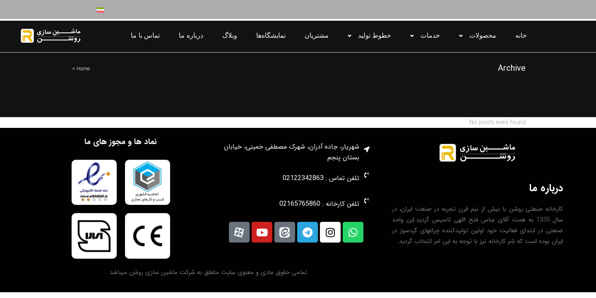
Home (83, 69)
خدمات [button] (430, 35)
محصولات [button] (482, 35)
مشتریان (317, 35)
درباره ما (191, 35)
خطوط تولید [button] (374, 35)
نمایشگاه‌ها (271, 35)
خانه (521, 35)
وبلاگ (229, 35)
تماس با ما (145, 35)
